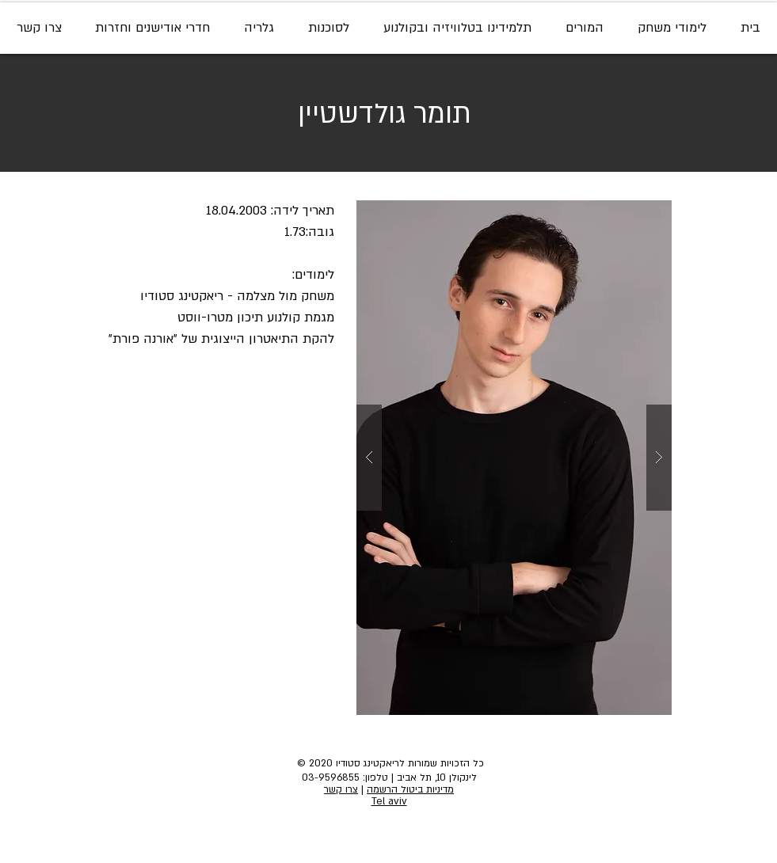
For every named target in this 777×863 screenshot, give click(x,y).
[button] (514, 457)
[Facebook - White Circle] (404, 834)
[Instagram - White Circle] (377, 834)
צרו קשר (341, 789)
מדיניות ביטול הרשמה (410, 789)
